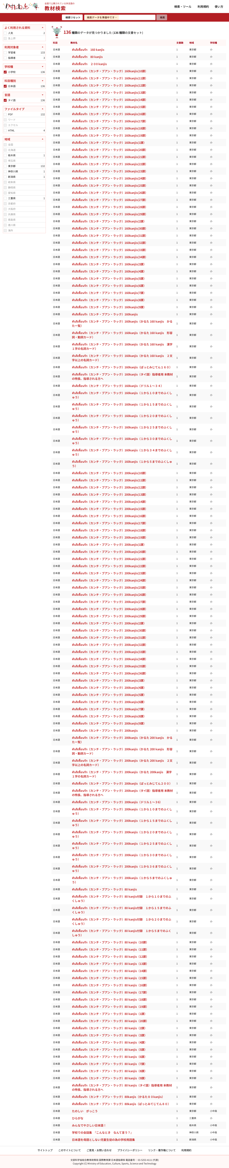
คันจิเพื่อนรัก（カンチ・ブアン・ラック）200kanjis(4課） (109, 687)
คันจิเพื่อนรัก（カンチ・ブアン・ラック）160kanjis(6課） (109, 285)
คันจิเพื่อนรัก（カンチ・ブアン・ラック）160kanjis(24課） (110, 178)
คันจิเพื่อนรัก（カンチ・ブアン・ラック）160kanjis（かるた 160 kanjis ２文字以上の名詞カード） (122, 358)
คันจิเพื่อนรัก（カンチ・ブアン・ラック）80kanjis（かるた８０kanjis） (118, 1097)
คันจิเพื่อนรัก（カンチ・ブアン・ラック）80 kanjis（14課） (110, 971)
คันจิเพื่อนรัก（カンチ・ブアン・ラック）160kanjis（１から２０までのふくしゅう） (122, 418)
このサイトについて (69, 1150)
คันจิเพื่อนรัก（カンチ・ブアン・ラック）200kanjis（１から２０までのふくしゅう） (122, 834)
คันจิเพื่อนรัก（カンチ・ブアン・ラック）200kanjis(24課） (110, 580)
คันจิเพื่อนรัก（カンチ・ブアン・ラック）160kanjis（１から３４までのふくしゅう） (122, 452)
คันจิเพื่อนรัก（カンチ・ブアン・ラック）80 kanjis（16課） (110, 985)
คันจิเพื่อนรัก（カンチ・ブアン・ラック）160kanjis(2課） (109, 221)
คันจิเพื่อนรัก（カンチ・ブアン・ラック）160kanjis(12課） (110, 85)
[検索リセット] (72, 17)
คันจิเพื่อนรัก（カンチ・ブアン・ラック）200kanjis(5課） (109, 695)
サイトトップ (45, 1150)
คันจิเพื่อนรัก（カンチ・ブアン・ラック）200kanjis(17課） (110, 523)
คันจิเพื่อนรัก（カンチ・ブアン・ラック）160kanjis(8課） (109, 300)
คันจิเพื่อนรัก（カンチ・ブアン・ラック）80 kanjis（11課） (110, 949)
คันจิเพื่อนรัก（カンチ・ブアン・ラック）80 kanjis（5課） (109, 1049)
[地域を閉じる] (24, 139)
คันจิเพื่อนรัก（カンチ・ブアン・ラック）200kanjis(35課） (110, 666)
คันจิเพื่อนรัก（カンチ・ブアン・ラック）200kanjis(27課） (110, 602)
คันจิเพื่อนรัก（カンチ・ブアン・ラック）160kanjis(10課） (110, 71)
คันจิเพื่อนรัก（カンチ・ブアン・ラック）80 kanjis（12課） (110, 956)
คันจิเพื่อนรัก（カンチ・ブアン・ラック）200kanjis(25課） (110, 587)
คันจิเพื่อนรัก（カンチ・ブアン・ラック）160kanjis (105, 314)
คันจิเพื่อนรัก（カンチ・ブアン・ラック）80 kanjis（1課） (109, 1014)
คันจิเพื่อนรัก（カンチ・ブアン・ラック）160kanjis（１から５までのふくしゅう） (122, 463)
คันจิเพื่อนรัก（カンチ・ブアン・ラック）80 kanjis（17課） (110, 992)
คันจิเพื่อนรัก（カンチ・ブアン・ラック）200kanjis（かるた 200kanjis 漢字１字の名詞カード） (122, 774)
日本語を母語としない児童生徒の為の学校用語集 (103, 1139)
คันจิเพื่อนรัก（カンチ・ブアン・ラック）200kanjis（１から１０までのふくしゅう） (122, 811)
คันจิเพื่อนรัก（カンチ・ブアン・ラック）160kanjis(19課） (110, 135)
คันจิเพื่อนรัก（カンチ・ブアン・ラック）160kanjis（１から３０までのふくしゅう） (122, 440)
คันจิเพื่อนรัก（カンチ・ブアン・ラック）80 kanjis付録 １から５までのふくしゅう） (121, 933)
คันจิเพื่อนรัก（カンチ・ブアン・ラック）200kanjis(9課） (109, 723)
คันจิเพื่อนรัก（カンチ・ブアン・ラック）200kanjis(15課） (110, 509)
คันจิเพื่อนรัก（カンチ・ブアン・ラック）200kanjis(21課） (110, 559)
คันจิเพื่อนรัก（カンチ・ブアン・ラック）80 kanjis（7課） (109, 1064)
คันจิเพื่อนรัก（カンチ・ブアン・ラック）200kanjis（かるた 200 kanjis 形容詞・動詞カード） (122, 751)
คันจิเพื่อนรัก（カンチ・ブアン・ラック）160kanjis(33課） (110, 250)
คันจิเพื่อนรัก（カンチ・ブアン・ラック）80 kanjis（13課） (110, 963)
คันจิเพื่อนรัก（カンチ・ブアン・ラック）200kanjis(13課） (110, 494)
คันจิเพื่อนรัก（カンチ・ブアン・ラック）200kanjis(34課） (110, 659)
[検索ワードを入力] (119, 17)
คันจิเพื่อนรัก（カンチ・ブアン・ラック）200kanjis (105, 730)
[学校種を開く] (24, 66)
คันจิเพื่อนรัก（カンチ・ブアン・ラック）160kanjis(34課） (110, 257)
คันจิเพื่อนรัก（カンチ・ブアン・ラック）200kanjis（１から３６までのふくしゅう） (122, 868)
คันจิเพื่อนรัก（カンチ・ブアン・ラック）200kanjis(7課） (109, 709)
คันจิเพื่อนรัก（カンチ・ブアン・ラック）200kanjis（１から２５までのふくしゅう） (122, 845)
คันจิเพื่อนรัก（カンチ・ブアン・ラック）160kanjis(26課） (110, 192)
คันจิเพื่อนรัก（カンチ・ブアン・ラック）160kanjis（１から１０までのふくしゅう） (122, 395)
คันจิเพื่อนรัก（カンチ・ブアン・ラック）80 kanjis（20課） (110, 1021)
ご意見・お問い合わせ (99, 1150)
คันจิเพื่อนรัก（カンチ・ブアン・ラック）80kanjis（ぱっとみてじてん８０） (121, 1104)
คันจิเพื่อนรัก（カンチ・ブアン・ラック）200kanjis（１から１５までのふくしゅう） (122, 822)
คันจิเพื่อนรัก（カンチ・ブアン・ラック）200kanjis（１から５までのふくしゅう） (122, 880)
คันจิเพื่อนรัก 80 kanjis (87, 57)
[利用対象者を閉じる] (24, 47)
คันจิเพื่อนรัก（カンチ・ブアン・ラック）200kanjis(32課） (110, 644)
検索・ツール (182, 6)
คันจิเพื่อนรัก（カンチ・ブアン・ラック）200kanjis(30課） (110, 630)
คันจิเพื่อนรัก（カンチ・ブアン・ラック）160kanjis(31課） (110, 235)
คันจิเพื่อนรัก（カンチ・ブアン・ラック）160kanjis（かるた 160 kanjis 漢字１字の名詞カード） (122, 346)
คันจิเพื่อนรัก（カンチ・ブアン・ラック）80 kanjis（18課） (110, 999)
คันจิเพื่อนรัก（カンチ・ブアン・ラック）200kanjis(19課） (110, 537)
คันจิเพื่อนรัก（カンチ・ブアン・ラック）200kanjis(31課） (110, 637)
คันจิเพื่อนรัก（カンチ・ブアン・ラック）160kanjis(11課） (110, 78)
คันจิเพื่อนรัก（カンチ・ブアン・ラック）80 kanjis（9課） (109, 1078)
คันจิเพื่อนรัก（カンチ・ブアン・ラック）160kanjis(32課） (110, 243)
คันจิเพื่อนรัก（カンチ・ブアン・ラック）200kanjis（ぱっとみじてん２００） (122, 783)
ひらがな (77, 1118)
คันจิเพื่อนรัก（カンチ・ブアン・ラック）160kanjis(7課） (109, 293)
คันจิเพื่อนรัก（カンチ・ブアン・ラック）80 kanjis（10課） (110, 942)
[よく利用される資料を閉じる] (24, 27)
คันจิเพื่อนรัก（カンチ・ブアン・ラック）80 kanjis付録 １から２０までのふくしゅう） (121, 921)
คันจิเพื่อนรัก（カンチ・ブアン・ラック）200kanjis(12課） (110, 487)
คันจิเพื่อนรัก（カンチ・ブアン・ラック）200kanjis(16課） (110, 516)
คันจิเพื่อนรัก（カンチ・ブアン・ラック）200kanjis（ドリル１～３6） (117, 802)
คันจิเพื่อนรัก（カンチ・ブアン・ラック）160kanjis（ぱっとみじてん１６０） (122, 367)
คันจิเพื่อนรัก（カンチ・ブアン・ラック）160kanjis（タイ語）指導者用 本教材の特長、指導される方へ (122, 376)
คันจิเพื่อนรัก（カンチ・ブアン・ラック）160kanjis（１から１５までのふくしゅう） (122, 406)
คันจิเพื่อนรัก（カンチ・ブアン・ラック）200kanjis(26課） (110, 594)
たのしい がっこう (85, 1111)
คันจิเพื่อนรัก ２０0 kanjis (89, 64)
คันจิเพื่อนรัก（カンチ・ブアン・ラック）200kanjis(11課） (110, 480)
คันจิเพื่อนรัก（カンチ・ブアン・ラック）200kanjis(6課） (109, 702)
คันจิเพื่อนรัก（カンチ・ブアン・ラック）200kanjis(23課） (110, 573)
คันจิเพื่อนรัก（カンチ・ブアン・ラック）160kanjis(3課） (109, 264)
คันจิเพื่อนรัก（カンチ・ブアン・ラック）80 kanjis (104, 889)
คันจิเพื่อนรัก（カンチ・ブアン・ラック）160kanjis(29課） (110, 214)
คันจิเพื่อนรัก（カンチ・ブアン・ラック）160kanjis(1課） (109, 142)
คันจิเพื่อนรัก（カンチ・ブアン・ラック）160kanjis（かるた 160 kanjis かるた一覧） (122, 323)
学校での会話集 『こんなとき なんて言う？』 (102, 1132)
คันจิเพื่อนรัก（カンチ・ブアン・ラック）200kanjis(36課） (110, 673)
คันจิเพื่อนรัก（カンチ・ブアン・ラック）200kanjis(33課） (110, 652)
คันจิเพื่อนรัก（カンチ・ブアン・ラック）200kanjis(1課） (109, 544)
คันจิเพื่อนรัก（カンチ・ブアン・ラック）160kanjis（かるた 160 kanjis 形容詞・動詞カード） (122, 335)
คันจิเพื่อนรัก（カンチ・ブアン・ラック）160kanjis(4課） (109, 271)
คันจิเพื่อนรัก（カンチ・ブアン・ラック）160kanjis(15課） (110, 107)
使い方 (219, 6)
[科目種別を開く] (24, 81)
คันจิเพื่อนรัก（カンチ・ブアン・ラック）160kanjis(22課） (110, 164)
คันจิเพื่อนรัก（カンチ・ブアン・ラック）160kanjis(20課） (110, 150)
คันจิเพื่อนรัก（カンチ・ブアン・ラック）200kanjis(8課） (109, 716)
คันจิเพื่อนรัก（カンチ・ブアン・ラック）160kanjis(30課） (110, 228)
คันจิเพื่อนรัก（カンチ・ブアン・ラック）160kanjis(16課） (110, 114)
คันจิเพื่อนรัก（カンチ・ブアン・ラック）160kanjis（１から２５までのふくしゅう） (122, 429)
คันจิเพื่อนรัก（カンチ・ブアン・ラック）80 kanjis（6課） (109, 1056)
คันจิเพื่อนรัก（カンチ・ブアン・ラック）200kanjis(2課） (109, 623)
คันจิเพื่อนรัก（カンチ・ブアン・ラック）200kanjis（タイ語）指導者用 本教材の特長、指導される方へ (122, 792)
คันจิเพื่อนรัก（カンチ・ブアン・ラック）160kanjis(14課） (110, 99)
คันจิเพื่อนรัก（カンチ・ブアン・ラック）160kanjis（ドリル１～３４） (118, 386)
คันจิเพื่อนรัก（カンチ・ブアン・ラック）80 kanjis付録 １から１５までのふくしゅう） (121, 910)
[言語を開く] (24, 95)
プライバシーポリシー (129, 1150)
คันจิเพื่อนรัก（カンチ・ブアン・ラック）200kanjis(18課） (110, 530)
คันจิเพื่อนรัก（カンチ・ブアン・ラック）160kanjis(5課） (109, 278)
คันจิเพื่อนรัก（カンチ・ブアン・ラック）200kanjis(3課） (109, 680)
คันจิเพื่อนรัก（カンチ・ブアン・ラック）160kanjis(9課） (109, 307)
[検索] (161, 17)
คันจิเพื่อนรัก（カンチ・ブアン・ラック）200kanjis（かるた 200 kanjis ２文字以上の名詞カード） (122, 762)
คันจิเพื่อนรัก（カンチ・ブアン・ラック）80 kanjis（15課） (110, 978)
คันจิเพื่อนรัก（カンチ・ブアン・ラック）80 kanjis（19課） (110, 1006)
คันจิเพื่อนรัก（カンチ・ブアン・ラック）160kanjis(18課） (110, 128)
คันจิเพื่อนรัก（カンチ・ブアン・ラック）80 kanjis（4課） (109, 1042)
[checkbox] (5, 33)
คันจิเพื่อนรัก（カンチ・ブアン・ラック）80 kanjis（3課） (109, 1035)
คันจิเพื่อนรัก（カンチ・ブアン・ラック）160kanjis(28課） (110, 207)
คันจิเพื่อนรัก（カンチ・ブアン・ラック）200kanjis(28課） (110, 609)
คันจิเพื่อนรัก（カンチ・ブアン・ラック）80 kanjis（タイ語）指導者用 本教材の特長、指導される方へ (122, 1087)
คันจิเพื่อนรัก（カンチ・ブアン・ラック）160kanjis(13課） (110, 92)
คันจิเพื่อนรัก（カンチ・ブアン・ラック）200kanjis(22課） (110, 566)
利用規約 (203, 6)
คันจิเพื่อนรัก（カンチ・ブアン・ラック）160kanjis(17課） (110, 121)
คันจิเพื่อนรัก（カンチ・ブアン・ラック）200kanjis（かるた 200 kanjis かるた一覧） (122, 739)
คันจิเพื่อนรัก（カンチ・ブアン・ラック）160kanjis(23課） (110, 171)
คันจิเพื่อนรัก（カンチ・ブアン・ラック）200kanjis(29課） (110, 616)
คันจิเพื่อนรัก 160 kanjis (88, 49)
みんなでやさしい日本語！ (89, 1125)
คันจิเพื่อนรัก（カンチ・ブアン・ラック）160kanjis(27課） (110, 200)
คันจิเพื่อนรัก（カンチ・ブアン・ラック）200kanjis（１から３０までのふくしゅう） (122, 857)
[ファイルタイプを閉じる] (24, 109)
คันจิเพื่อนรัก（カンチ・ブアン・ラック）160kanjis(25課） (110, 185)
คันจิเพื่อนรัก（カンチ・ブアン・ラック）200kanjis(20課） (110, 551)
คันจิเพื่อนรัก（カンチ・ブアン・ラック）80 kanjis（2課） (109, 1028)
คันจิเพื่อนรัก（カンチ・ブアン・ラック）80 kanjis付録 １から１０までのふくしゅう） (121, 898)
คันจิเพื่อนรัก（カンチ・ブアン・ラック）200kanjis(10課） (110, 473)
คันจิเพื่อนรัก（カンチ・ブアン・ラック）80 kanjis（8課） (109, 1071)
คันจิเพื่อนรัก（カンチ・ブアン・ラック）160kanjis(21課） (110, 157)
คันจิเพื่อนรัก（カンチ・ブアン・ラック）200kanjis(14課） (110, 501)
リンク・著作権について (162, 1150)
